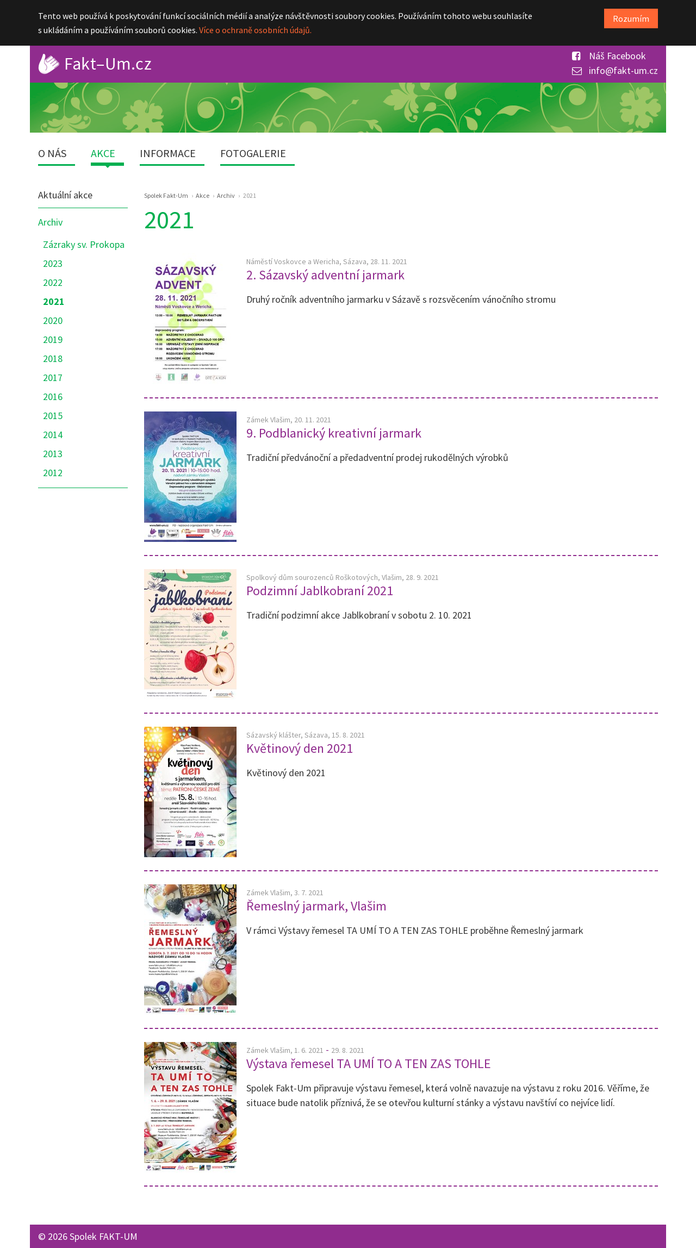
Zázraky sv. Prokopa (84, 244)
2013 (53, 453)
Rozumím (631, 18)
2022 (53, 282)
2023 (53, 263)
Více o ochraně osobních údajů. (255, 29)
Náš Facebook (609, 55)
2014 (53, 434)
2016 (53, 396)
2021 (54, 301)
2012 (53, 472)
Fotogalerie (253, 153)
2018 (53, 358)
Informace (168, 153)
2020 (53, 320)
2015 (53, 415)
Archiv (50, 222)
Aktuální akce (65, 195)
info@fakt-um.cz (615, 70)
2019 (53, 339)
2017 (53, 377)
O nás (52, 153)
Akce (103, 153)
